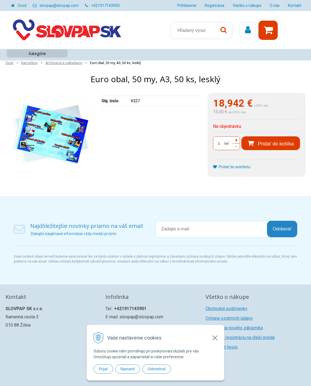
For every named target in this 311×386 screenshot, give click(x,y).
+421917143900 (105, 5)
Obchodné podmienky (226, 308)
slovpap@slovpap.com (59, 5)
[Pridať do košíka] (270, 143)
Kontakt (294, 5)
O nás (275, 5)
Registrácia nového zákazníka (234, 327)
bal (226, 143)
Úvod (22, 5)
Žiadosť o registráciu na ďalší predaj (240, 337)
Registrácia (214, 5)
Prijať (103, 369)
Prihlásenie (187, 5)
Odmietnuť (157, 369)
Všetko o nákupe (247, 5)
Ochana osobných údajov (229, 318)
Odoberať (282, 229)
